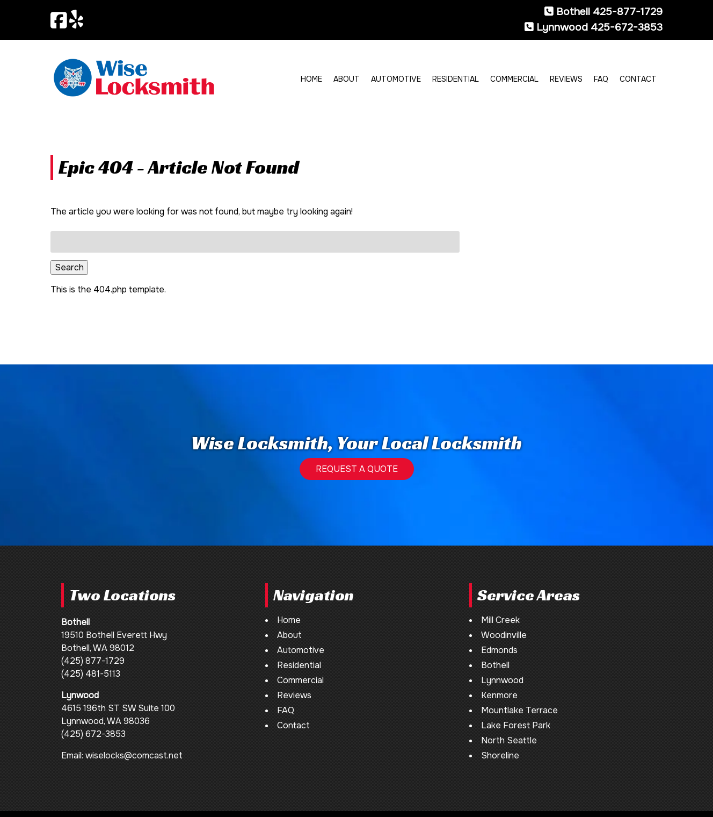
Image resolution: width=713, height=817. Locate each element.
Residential (455, 79)
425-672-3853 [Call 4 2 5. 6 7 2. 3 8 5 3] (627, 27)
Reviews (566, 79)
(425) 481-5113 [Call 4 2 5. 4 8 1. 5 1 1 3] (90, 673)
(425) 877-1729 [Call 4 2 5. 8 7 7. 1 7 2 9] (93, 660)
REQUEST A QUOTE (357, 469)
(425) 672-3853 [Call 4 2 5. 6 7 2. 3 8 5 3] (93, 734)
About (346, 79)
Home (311, 79)
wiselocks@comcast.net (134, 755)
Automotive (396, 79)
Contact (638, 79)
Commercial (514, 79)
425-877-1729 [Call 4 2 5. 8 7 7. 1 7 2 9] (628, 11)
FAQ (601, 79)
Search (69, 267)
